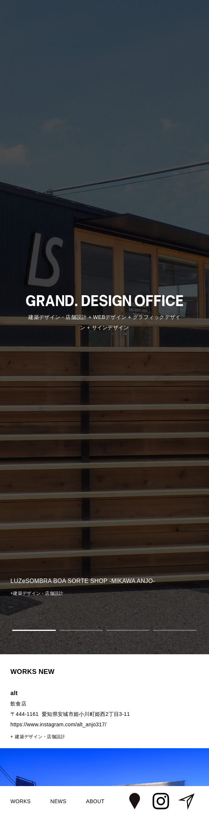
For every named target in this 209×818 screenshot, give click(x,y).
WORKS (20, 801)
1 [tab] (33, 630)
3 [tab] (127, 630)
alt (14, 693)
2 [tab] (81, 630)
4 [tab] (174, 630)
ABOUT (95, 801)
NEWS (58, 801)
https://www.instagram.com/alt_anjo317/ (58, 724)
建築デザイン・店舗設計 (40, 736)
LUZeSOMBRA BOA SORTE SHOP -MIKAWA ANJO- (82, 581)
